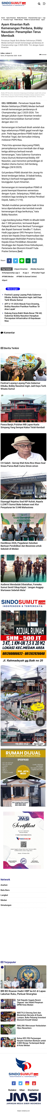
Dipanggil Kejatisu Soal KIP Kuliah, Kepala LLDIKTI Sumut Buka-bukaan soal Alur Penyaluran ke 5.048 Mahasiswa (22, 504)
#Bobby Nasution (37, 269)
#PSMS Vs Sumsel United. (26, 277)
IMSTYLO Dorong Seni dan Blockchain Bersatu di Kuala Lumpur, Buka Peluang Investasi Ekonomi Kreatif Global (31, 1016)
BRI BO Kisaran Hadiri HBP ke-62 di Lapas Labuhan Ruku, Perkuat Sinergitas (23, 992)
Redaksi (12, 1090)
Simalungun (6, 905)
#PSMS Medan (8, 277)
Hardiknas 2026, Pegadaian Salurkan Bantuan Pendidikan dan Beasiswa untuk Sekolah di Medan (21, 546)
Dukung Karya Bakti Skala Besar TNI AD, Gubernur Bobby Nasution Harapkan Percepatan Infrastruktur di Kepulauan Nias (23, 317)
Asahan (4, 885)
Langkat (4, 895)
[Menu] (45, 4)
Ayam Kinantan (11, 18)
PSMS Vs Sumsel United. (32, 20)
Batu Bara (5, 890)
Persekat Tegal (8, 20)
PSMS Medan (18, 20)
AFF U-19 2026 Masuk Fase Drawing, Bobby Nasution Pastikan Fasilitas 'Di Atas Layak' (22, 306)
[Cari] (39, 3)
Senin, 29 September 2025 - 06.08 (11, 55)
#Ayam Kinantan (21, 269)
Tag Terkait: (6, 269)
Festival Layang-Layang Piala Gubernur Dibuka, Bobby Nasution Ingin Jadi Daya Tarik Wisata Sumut (23, 297)
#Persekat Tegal (38, 273)
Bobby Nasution (22, 18)
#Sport (4, 280)
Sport (43, 20)
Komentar (42, 54)
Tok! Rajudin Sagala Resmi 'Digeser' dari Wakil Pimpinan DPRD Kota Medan (30, 1002)
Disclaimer (33, 1090)
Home (3, 18)
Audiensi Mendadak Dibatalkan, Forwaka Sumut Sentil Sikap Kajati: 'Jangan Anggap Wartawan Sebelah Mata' (22, 587)
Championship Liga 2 (34, 18)
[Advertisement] (23, 933)
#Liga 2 (26, 273)
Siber (22, 1090)
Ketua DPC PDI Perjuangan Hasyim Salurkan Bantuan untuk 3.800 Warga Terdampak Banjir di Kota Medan (31, 1042)
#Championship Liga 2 (11, 273)
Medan (4, 900)
